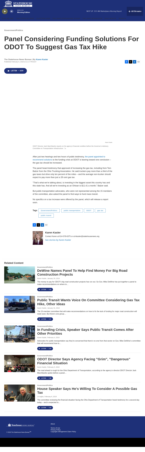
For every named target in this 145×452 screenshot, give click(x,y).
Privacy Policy (56, 435)
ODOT (88, 216)
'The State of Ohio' (25, 23)
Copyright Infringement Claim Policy (63, 437)
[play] (5, 16)
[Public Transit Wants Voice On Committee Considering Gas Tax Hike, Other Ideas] (19, 309)
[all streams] (135, 16)
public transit (46, 221)
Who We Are (8, 23)
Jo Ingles (40, 402)
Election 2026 (43, 23)
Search (122, 23)
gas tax (100, 216)
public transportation (72, 216)
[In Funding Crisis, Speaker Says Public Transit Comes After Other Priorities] (19, 339)
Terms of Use (55, 433)
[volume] (12, 16)
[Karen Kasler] (38, 243)
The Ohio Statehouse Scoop (66, 23)
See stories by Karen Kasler (58, 245)
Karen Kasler (42, 64)
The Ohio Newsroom (92, 23)
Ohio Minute (110, 23)
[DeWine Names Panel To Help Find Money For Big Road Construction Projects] (19, 280)
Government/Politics (13, 35)
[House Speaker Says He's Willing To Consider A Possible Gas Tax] (19, 398)
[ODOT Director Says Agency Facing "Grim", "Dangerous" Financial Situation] (19, 368)
